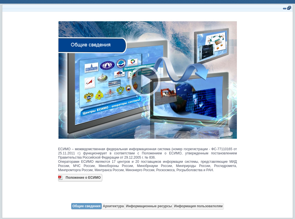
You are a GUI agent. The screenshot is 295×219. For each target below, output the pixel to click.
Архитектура (113, 206)
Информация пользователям (198, 206)
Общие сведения (86, 206)
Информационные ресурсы (149, 206)
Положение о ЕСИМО (83, 178)
